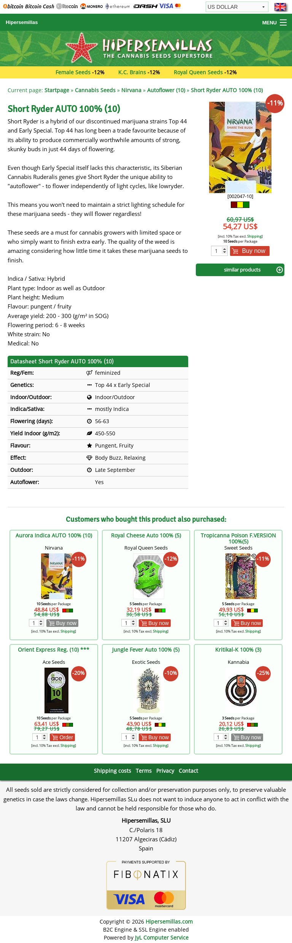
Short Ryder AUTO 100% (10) (227, 90)
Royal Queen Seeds (198, 72)
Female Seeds (73, 72)
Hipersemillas (22, 22)
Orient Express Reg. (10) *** (53, 649)
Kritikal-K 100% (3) (238, 649)
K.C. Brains (132, 72)
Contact (188, 770)
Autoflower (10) (166, 90)
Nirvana (131, 90)
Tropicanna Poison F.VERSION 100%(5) (238, 538)
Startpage (56, 90)
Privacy (165, 770)
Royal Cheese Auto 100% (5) (146, 535)
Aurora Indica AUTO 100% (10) (54, 535)
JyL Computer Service (162, 937)
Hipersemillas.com (169, 921)
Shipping (254, 236)
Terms (144, 770)
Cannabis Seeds (95, 90)
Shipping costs (112, 770)
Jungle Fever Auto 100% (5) (145, 649)
